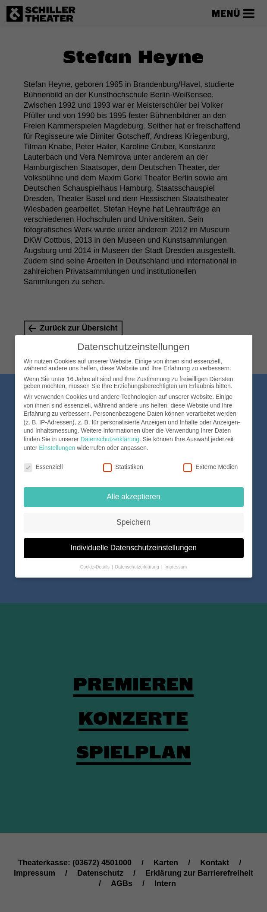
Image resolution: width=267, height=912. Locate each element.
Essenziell (43, 462)
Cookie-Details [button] (95, 561)
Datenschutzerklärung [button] (137, 561)
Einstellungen (57, 442)
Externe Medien (210, 462)
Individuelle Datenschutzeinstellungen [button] (133, 543)
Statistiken (123, 462)
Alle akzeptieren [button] (133, 492)
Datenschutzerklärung (110, 434)
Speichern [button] (133, 517)
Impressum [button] (175, 561)
